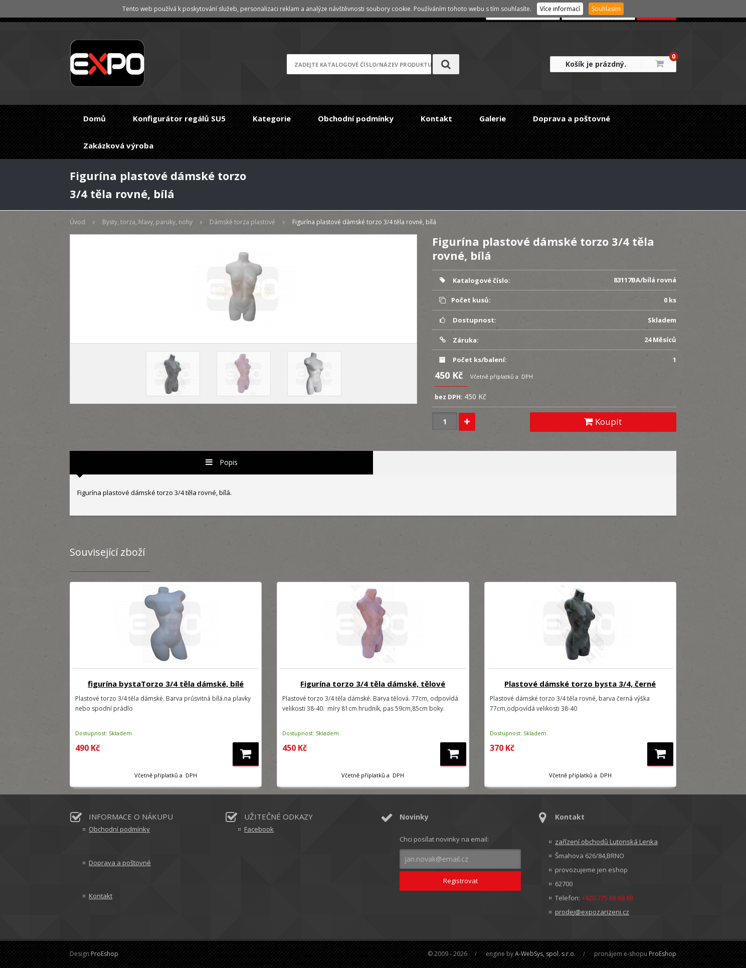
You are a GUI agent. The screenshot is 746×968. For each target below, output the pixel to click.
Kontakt (436, 118)
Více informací (560, 9)
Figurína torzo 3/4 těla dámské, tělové (372, 684)
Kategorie (272, 118)
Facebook (259, 829)
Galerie (492, 118)
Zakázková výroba (118, 145)
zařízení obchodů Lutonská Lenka (606, 841)
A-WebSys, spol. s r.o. (545, 953)
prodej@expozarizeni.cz (592, 911)
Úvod (77, 222)
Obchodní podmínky (356, 118)
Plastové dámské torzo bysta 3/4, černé (580, 684)
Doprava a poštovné (571, 118)
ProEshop (104, 953)
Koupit (603, 421)
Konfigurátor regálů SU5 (179, 118)
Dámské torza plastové (242, 222)
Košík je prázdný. (596, 64)
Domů (94, 118)
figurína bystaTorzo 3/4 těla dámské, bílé (166, 684)
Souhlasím (606, 9)
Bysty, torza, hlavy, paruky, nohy (147, 222)
